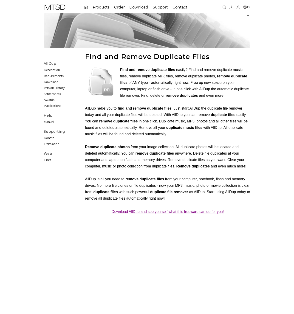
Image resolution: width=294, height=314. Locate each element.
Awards (49, 100)
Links (47, 160)
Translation (51, 144)
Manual (49, 122)
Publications (52, 105)
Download (51, 82)
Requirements (54, 76)
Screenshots (52, 94)
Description (52, 70)
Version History (54, 88)
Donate (49, 138)
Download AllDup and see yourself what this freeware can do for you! (168, 212)
